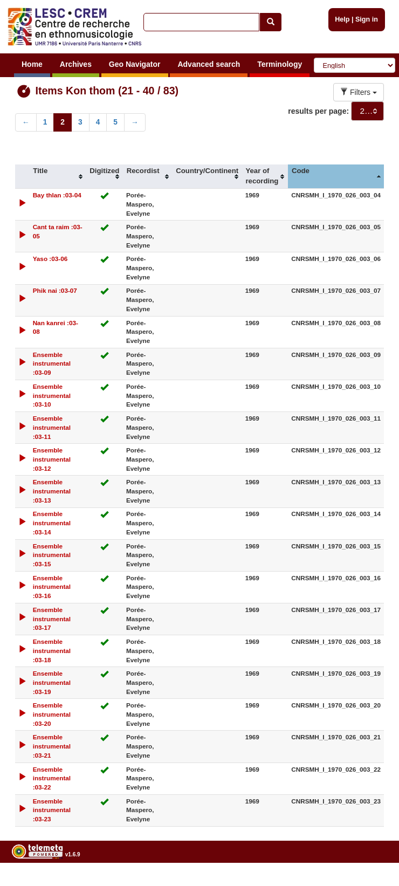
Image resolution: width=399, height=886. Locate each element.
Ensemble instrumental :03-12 (52, 459)
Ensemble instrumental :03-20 (52, 714)
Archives (76, 64)
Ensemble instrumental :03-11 (52, 427)
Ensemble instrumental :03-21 (52, 746)
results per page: (318, 111)
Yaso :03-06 (50, 258)
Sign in (366, 19)
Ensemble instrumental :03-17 (52, 618)
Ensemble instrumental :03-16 (52, 587)
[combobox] (367, 111)
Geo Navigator (135, 64)
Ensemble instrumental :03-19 (52, 682)
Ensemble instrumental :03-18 (52, 650)
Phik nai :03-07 (55, 290)
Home (32, 64)
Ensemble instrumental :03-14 (52, 522)
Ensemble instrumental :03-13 (52, 491)
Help (342, 19)
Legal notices (372, 882)
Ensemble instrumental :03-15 (52, 555)
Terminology (279, 64)
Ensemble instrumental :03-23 (52, 810)
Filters (358, 92)
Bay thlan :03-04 (57, 194)
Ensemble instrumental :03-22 (52, 778)
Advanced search (208, 64)
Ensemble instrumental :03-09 (52, 363)
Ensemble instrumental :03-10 (52, 395)
